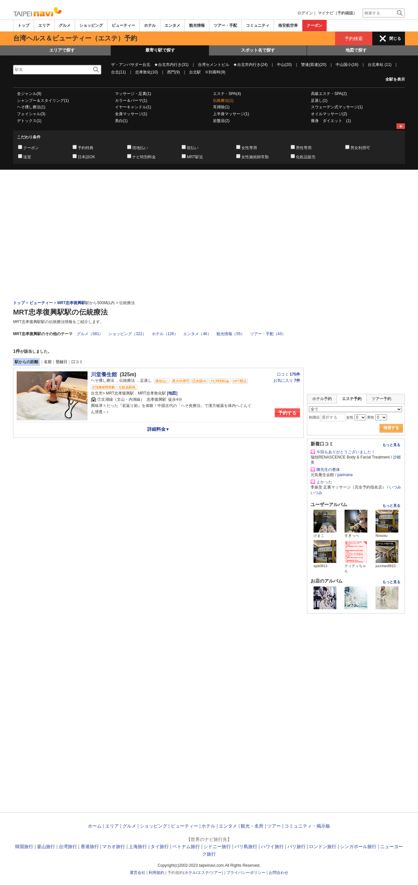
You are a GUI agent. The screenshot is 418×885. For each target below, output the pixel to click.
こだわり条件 (28, 137)
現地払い (140, 148)
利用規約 (156, 872)
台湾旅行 (68, 846)
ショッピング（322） (127, 334)
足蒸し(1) (319, 100)
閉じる (395, 38)
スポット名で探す (258, 50)
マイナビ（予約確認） (337, 13)
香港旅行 (90, 846)
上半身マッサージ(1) (231, 114)
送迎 (27, 157)
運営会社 (137, 872)
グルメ (65, 25)
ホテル (150, 25)
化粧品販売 (305, 157)
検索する (391, 428)
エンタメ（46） (197, 334)
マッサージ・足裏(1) (133, 93)
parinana (345, 475)
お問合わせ (278, 872)
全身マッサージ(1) (131, 114)
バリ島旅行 (245, 846)
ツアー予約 (381, 398)
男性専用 (304, 148)
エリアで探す (62, 50)
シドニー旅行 (217, 846)
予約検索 (354, 38)
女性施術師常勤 (255, 157)
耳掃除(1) (221, 107)
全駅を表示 (395, 79)
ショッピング (91, 25)
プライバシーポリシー (245, 872)
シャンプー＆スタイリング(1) (43, 100)
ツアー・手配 (225, 25)
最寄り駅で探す (160, 50)
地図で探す (356, 50)
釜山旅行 (46, 846)
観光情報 (197, 25)
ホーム (95, 826)
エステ (203, 872)
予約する (287, 412)
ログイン (305, 13)
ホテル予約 (322, 398)
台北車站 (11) (380, 64)
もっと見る (391, 445)
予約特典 (85, 148)
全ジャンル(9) (29, 93)
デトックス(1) (29, 120)
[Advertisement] (209, 187)
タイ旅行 (160, 846)
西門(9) (173, 72)
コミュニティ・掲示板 (307, 826)
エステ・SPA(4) (227, 93)
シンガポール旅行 (358, 846)
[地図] (171, 393)
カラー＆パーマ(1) (131, 100)
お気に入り (286, 380)
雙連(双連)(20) (313, 64)
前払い (193, 148)
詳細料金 (158, 429)
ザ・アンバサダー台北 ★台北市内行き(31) (149, 64)
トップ (23, 25)
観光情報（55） (230, 334)
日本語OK (86, 157)
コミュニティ (257, 25)
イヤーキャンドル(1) (133, 107)
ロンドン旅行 (322, 846)
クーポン (314, 25)
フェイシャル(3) (31, 114)
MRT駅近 (195, 157)
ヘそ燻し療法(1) (31, 107)
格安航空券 (288, 25)
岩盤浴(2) (221, 120)
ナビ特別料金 (144, 157)
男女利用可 (360, 148)
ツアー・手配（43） (268, 334)
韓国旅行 (24, 846)
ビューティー (123, 25)
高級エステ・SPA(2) (329, 93)
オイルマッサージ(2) (329, 114)
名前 (48, 362)
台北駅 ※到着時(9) (207, 72)
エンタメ (172, 25)
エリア (44, 25)
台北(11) (118, 72)
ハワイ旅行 (272, 846)
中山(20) (284, 64)
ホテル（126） (165, 334)
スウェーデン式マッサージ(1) (337, 107)
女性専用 (249, 148)
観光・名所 (252, 826)
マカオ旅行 (113, 846)
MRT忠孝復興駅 (71, 303)
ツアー (274, 826)
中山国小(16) (347, 64)
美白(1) (121, 120)
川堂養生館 (104, 374)
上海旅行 (138, 846)
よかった (324, 482)
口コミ (77, 362)
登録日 (61, 362)
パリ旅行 (296, 846)
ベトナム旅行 (186, 846)
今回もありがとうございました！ (345, 452)
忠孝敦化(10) (146, 72)
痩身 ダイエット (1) (331, 120)
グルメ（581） (90, 334)
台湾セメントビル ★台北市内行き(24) (232, 64)
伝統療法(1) (223, 100)
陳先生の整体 (328, 469)
